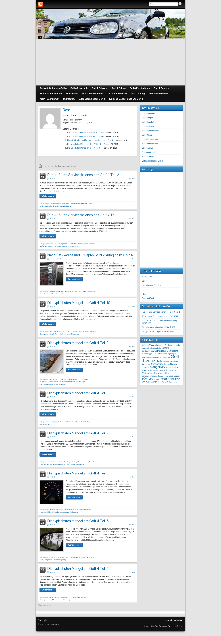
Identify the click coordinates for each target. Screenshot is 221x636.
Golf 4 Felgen (147, 118)
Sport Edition (174, 376)
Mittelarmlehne (58, 464)
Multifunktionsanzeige (61, 512)
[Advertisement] (110, 62)
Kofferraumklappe (89, 331)
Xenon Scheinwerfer (169, 382)
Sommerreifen (163, 376)
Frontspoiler (152, 357)
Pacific (165, 370)
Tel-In (58, 294)
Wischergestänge (59, 384)
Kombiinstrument (85, 509)
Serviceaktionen (73, 246)
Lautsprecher (69, 291)
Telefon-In (64, 294)
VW (178, 379)
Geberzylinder (54, 597)
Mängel (51, 334)
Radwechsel (59, 334)
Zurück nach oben (174, 620)
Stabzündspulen (65, 206)
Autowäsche (156, 348)
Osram (66, 464)
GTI (153, 361)
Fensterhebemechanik (56, 331)
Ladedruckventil (69, 422)
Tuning (172, 379)
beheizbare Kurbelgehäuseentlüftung (74, 203)
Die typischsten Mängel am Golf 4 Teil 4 (78, 568)
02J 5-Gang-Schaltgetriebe (58, 244)
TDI (149, 379)
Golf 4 (52, 178)
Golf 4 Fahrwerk (148, 113)
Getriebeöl (63, 597)
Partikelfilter (173, 370)
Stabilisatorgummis (46, 384)
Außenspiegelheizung (56, 557)
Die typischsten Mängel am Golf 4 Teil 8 (78, 393)
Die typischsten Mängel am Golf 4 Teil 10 (84, 144)
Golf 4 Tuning (147, 148)
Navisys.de (91, 291)
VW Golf (146, 381)
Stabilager (81, 381)
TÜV (144, 378)
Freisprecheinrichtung (56, 291)
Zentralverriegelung (59, 560)
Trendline (164, 379)
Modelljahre (172, 367)
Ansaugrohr (53, 422)
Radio (42, 560)
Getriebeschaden (77, 557)
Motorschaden (49, 246)
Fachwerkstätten (90, 244)
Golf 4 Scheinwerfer (150, 144)
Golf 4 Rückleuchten (150, 139)
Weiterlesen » (48, 196)
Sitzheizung (74, 512)
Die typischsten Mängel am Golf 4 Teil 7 (78, 433)
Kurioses (145, 290)
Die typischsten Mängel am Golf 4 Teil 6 (77, 473)
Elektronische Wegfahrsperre (166, 354)
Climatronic (160, 350)
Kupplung (76, 597)
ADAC (150, 344)
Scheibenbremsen (46, 424)
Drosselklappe (147, 354)
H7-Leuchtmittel (82, 462)
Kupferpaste (44, 334)
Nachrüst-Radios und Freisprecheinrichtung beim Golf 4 (90, 140)
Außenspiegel (147, 348)
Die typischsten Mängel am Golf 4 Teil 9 (83, 148)
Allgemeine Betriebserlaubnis (167, 345)
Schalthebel (85, 422)
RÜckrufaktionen (61, 246)
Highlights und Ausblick (151, 285)
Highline (159, 361)
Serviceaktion (54, 206)
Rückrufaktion (44, 206)
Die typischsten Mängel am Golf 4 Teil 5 (78, 520)
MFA (162, 367)
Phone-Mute (51, 294)
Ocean (159, 370)
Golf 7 (148, 361)
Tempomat (48, 560)
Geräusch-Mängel (65, 462)
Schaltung (66, 600)
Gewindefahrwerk (163, 357)
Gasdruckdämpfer (71, 331)
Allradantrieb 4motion (75, 244)
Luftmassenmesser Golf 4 (152, 161)
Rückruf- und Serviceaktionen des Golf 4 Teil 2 (86, 132)
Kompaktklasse (170, 364)
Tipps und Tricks (56, 259)
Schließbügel (80, 464)
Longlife (145, 367)
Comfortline (172, 351)
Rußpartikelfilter (161, 373)
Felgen (145, 357)
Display (52, 509)
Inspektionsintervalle (170, 361)
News (144, 294)
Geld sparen (147, 277)
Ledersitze (43, 512)
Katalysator (146, 364)
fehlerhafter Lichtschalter (64, 509)
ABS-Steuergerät (55, 203)
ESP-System (53, 462)
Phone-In (43, 294)
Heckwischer (53, 381)
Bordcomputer (148, 351)
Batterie (165, 348)
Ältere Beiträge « (44, 605)
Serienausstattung (149, 376)
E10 (154, 354)
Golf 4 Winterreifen (149, 152)
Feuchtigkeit (53, 379)
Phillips (72, 464)
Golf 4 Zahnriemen (149, 157)
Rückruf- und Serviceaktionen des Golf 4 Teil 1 (86, 136)
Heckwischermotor (65, 381)
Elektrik (67, 557)
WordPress (159, 626)
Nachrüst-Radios (80, 291)
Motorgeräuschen (45, 600)
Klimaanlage (157, 364)
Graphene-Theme (175, 626)
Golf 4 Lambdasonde (150, 131)
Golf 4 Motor (147, 135)
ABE (143, 345)
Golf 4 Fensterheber (150, 122)
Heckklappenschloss (71, 379)
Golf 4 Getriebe (148, 126)
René (133, 178)
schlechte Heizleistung (71, 334)
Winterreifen (156, 382)
